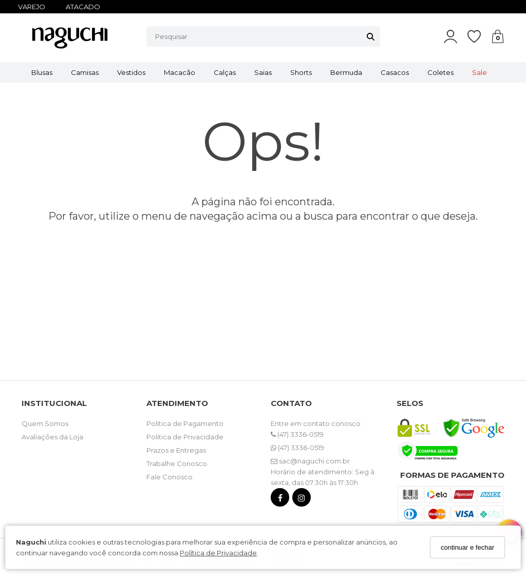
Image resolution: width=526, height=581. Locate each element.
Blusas (41, 72)
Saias (263, 72)
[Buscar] (370, 36)
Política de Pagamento (184, 423)
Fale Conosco (169, 477)
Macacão (179, 72)
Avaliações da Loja (52, 437)
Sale (479, 72)
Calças (225, 72)
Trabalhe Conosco (176, 463)
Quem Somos (45, 423)
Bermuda (346, 72)
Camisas (85, 72)
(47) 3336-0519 (297, 434)
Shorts (301, 72)
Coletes (440, 72)
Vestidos (131, 72)
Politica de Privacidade (184, 437)
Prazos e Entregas (176, 450)
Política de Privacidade (218, 553)
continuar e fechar (467, 547)
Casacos (395, 72)
